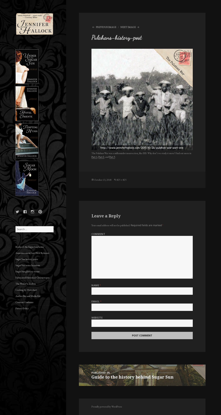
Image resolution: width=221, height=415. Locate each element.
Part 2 (101, 157)
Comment (98, 234)
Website (97, 317)
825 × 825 (121, 179)
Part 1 (94, 157)
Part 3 (112, 157)
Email (96, 301)
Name (96, 285)
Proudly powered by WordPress (106, 406)
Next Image (128, 27)
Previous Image (106, 27)
